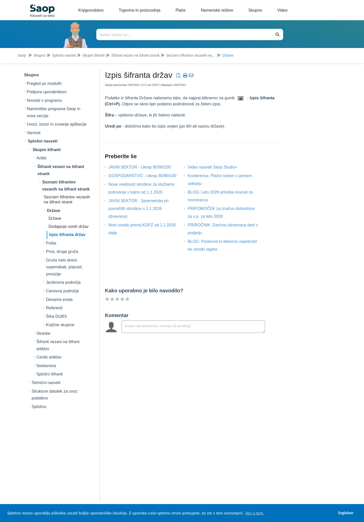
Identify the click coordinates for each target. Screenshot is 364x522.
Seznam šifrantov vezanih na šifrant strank (199, 55)
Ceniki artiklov (49, 357)
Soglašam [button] (345, 513)
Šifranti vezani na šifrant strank (135, 55)
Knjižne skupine (60, 325)
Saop (22, 55)
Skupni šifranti (93, 55)
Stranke (43, 333)
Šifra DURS (56, 316)
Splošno (39, 407)
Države (227, 55)
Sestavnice (46, 366)
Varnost (33, 133)
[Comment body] (193, 326)
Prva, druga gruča (62, 251)
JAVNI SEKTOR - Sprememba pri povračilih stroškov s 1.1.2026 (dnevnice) (138, 209)
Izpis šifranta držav (67, 234)
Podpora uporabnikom (46, 92)
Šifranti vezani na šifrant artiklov (58, 345)
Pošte (51, 243)
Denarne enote (59, 299)
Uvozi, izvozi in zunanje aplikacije (57, 124)
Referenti (54, 308)
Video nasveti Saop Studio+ (216, 167)
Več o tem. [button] (254, 512)
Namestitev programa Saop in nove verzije (53, 112)
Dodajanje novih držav (68, 226)
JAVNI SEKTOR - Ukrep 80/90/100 (143, 167)
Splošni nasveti (64, 55)
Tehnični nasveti (46, 383)
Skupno (39, 55)
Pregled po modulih (44, 83)
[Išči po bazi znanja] (184, 34)
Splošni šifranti (49, 374)
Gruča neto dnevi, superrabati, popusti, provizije (64, 267)
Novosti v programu (44, 100)
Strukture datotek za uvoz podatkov (54, 394)
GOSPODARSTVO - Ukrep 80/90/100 (146, 176)
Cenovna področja (62, 291)
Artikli (41, 158)
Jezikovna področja (63, 282)
